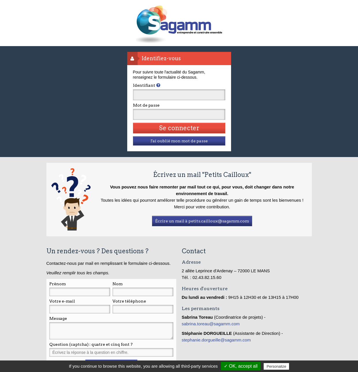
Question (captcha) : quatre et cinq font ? (91, 344)
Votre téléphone (129, 301)
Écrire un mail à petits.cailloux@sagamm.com (202, 221)
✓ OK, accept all (241, 366)
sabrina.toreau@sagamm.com (211, 323)
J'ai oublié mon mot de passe (179, 141)
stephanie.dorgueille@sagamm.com (216, 339)
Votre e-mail (62, 301)
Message (58, 318)
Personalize (276, 366)
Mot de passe (146, 105)
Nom (118, 284)
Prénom (57, 284)
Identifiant (144, 85)
